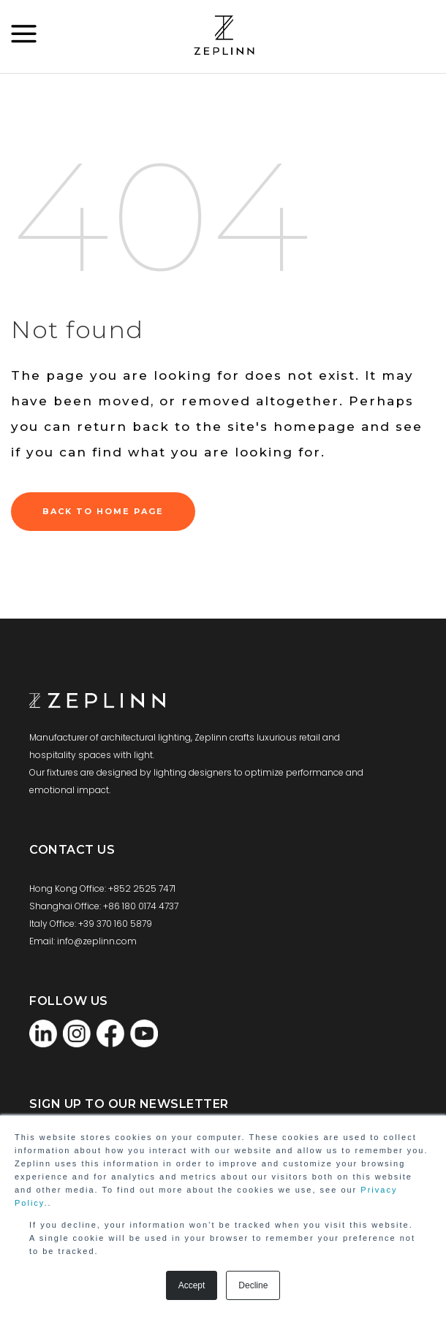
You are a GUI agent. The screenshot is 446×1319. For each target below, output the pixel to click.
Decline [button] (253, 1285)
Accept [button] (191, 1285)
